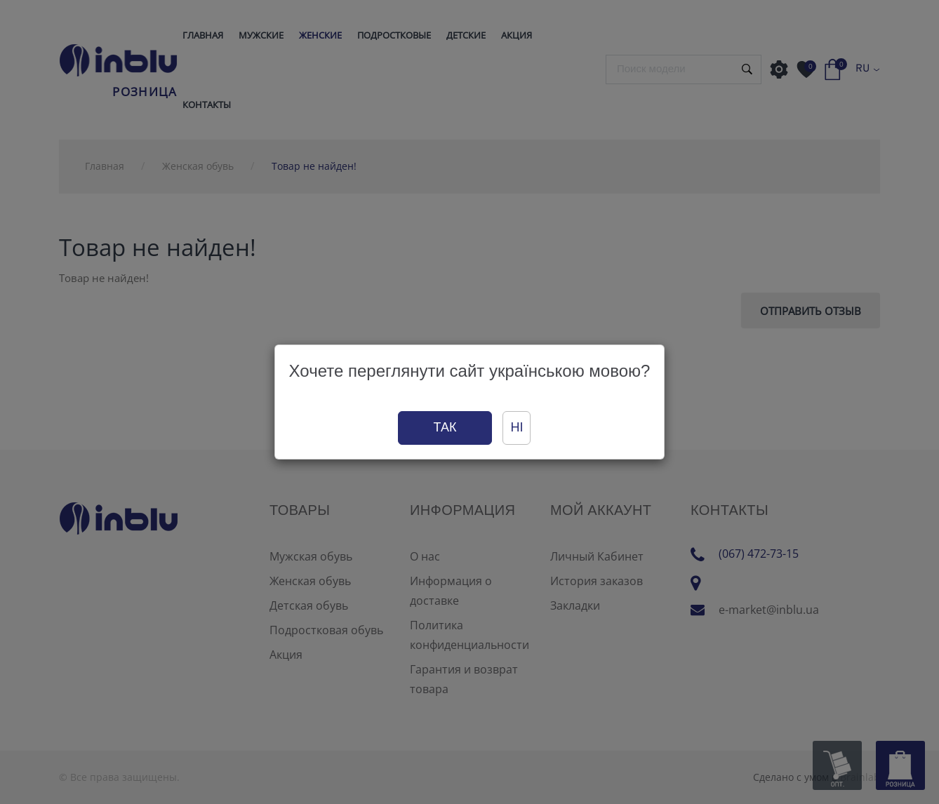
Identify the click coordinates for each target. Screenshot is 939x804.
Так (445, 427)
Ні (516, 427)
